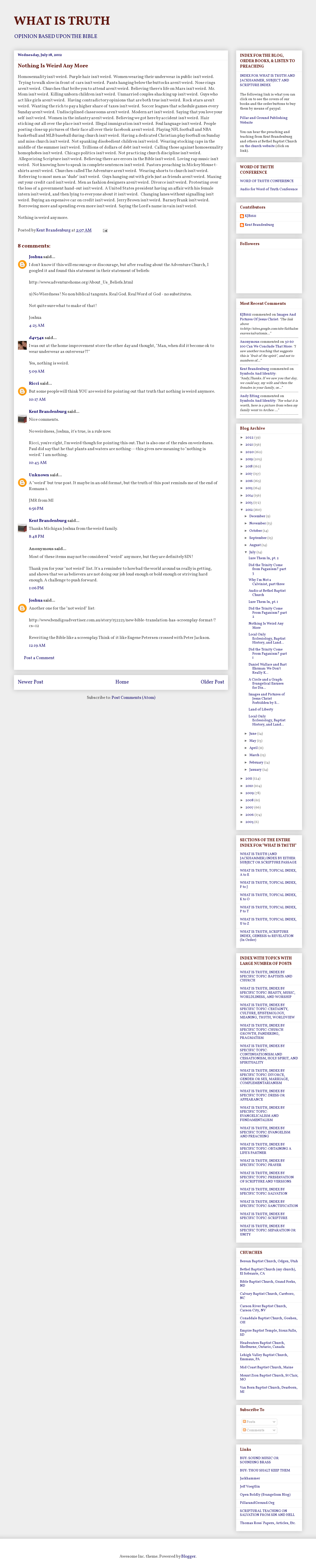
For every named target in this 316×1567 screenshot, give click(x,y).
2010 (249, 786)
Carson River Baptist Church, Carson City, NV (263, 1308)
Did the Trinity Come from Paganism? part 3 (267, 569)
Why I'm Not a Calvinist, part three (267, 582)
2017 (249, 474)
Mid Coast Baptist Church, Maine (266, 1367)
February (256, 762)
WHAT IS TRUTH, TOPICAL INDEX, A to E (268, 872)
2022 (249, 437)
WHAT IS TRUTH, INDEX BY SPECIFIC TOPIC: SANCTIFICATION (269, 1204)
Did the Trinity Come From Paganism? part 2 (268, 612)
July (253, 552)
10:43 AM (38, 463)
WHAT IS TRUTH (62, 21)
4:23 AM (36, 325)
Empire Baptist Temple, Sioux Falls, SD (268, 1332)
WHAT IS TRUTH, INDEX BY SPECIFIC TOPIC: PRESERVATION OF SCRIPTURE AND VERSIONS (267, 1177)
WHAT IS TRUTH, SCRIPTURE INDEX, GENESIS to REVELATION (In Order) (267, 936)
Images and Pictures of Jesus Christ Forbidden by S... (267, 698)
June (253, 733)
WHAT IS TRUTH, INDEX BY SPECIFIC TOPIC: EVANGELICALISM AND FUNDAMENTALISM (262, 1114)
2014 (249, 495)
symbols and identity (258, 373)
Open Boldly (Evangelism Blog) (265, 1494)
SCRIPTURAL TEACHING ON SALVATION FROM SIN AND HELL (267, 1513)
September (258, 538)
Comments (253, 1430)
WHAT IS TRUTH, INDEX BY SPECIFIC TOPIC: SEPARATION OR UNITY (268, 1230)
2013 (249, 502)
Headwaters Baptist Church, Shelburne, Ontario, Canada (262, 1345)
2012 (249, 510)
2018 (249, 466)
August (255, 545)
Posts (249, 1422)
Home (122, 682)
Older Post (212, 682)
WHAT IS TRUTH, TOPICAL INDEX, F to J (268, 884)
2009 (250, 793)
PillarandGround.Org (257, 1503)
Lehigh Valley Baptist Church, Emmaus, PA (264, 1357)
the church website (260, 146)
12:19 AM (37, 646)
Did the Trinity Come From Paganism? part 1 (268, 653)
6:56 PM (36, 509)
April (253, 748)
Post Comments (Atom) (133, 698)
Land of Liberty (261, 709)
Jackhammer (250, 1478)
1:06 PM (36, 588)
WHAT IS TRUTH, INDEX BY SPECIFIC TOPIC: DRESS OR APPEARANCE (262, 1095)
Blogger (188, 1556)
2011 (249, 778)
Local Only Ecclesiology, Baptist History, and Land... (267, 638)
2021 (249, 444)
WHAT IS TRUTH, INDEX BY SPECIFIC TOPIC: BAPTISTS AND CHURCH (266, 976)
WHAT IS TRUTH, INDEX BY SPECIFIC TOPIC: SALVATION (263, 1191)
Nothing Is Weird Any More (266, 625)
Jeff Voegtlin (250, 1486)
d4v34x (36, 338)
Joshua (35, 257)
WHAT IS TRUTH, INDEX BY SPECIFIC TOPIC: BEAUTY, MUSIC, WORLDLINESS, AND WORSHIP (267, 992)
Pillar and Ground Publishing (264, 118)
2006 (250, 815)
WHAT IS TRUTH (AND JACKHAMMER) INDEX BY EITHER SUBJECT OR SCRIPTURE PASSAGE (268, 858)
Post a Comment (39, 658)
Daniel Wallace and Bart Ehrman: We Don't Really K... (268, 668)
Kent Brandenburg (48, 412)
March (254, 755)
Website (246, 122)
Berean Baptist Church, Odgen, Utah (269, 1261)
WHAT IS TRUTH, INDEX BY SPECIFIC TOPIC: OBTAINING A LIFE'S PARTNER (265, 1148)
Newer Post (30, 682)
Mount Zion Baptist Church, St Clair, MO (269, 1377)
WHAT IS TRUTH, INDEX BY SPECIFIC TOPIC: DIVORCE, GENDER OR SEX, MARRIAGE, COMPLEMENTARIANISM (264, 1077)
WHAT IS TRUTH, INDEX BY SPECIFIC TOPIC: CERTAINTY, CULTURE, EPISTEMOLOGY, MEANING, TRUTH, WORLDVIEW (267, 1011)
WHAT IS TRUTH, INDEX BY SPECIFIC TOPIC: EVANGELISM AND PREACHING (265, 1132)
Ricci (34, 383)
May (253, 741)
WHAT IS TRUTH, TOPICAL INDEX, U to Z (268, 921)
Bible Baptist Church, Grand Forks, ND (268, 1284)
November (258, 523)
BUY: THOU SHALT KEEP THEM (265, 1470)
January (255, 769)
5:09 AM (36, 371)
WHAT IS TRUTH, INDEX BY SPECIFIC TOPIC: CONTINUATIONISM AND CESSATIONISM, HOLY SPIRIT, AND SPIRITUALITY (269, 1054)
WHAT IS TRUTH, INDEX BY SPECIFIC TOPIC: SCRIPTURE (263, 1216)
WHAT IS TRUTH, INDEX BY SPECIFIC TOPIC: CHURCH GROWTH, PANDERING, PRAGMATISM (262, 1031)
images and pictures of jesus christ (268, 317)
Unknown (39, 475)
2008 (249, 800)
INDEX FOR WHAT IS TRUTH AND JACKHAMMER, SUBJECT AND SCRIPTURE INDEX (267, 81)
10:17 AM (37, 399)
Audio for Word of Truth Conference (269, 189)
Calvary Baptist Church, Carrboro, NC (267, 1296)
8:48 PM (36, 536)
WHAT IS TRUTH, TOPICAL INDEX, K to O (268, 897)
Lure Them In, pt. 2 (264, 558)
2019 (249, 459)
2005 (249, 822)
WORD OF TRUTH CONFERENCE (267, 181)
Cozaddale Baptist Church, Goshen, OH (268, 1320)
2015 (249, 488)
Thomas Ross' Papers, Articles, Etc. (268, 1523)
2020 (250, 452)
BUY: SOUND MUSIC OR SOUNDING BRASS (259, 1460)
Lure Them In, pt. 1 (263, 602)
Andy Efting (249, 396)
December (257, 516)
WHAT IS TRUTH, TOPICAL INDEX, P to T (268, 909)
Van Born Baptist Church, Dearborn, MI (268, 1389)
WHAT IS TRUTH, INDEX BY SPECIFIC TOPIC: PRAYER (262, 1163)
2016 (249, 481)
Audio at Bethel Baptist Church (267, 593)
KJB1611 (250, 216)
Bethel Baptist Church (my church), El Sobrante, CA (268, 1271)
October (256, 531)
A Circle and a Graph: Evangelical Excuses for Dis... (266, 683)
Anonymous (249, 342)
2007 (249, 807)
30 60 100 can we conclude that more (267, 344)
